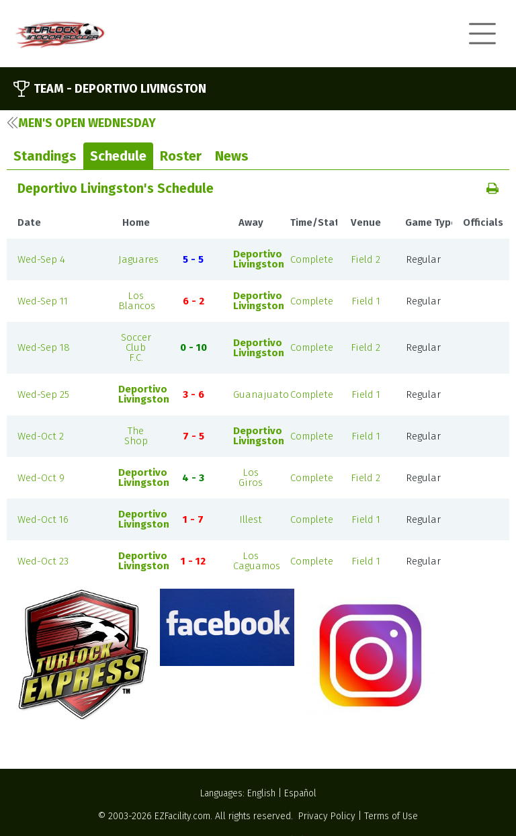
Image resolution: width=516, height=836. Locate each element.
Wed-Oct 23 (43, 561)
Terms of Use (391, 816)
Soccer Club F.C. (136, 347)
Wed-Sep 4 (41, 259)
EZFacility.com (182, 816)
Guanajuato (261, 394)
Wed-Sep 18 (43, 347)
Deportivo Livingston (258, 259)
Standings (45, 156)
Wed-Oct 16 (43, 519)
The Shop (136, 436)
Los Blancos (136, 301)
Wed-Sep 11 (42, 301)
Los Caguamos (256, 561)
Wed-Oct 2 (40, 436)
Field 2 (365, 259)
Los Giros (251, 477)
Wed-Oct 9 (40, 478)
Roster (181, 156)
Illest (250, 519)
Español (300, 793)
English (261, 793)
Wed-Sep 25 (43, 394)
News (232, 156)
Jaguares (138, 259)
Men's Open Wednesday (81, 123)
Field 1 (365, 301)
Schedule (118, 156)
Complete (311, 259)
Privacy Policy (326, 816)
